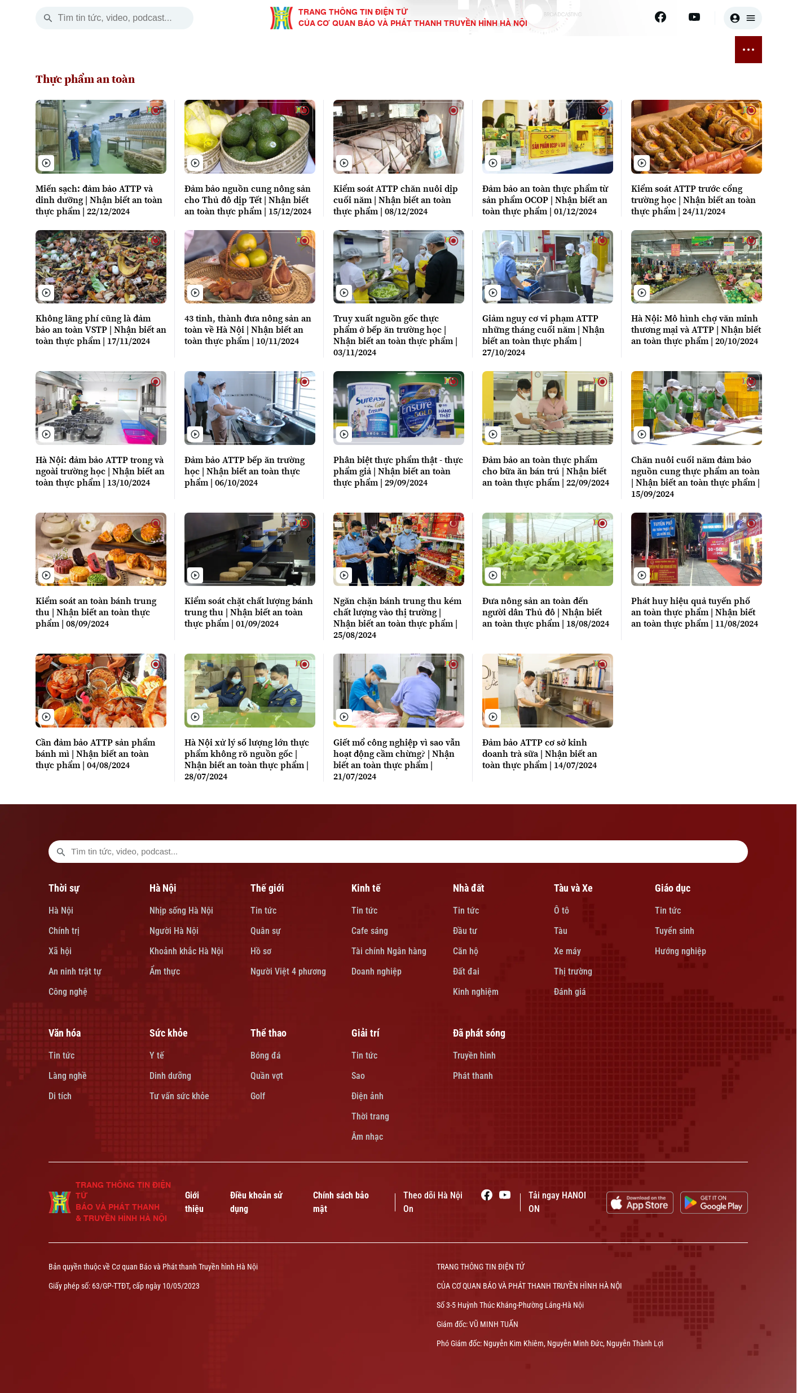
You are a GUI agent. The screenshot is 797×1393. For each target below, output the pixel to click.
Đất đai (466, 971)
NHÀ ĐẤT (323, 50)
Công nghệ (68, 991)
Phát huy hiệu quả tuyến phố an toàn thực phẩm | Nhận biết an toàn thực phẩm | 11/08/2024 (694, 612)
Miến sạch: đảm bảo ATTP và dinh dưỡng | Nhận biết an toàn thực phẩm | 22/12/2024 (99, 200)
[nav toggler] (748, 49)
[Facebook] (660, 17)
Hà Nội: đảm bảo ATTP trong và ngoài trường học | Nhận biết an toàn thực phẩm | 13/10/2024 (100, 471)
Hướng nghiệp (680, 951)
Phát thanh (473, 1075)
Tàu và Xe (573, 888)
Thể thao (268, 1033)
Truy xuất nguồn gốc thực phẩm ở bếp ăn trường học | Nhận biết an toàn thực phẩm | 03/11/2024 (395, 335)
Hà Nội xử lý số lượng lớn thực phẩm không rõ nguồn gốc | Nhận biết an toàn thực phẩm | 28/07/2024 (246, 759)
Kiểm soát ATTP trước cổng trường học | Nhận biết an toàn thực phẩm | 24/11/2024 (693, 200)
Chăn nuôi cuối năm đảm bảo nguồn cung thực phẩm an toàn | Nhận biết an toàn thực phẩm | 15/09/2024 (695, 476)
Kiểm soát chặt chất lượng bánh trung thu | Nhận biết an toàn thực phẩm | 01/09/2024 (248, 612)
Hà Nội (61, 910)
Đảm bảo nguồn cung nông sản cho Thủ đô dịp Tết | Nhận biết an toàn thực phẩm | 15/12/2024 (247, 200)
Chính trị (64, 930)
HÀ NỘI (187, 50)
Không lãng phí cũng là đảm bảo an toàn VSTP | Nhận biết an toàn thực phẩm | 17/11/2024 (101, 329)
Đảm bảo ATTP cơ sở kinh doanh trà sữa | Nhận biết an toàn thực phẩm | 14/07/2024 (539, 753)
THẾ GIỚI (231, 50)
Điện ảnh (367, 1096)
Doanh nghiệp (376, 971)
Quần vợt (266, 1075)
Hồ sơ (260, 951)
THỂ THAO (581, 50)
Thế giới (267, 888)
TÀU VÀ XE (374, 50)
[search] (48, 18)
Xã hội (60, 951)
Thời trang (370, 1116)
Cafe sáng (369, 930)
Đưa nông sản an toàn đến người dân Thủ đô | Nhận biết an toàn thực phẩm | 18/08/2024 (545, 612)
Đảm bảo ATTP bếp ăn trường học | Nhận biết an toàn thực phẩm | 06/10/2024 (244, 471)
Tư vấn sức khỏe (179, 1096)
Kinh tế (366, 888)
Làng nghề (68, 1075)
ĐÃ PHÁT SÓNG (687, 50)
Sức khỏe (168, 1033)
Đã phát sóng (479, 1033)
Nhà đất (469, 888)
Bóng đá (265, 1055)
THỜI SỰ (144, 50)
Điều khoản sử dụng (256, 1202)
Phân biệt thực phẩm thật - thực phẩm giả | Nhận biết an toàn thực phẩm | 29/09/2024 (398, 471)
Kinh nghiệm (476, 991)
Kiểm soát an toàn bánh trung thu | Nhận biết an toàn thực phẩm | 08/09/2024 (96, 612)
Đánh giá (570, 991)
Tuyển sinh (674, 930)
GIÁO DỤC (426, 50)
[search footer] (61, 851)
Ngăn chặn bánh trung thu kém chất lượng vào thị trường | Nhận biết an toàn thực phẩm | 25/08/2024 (397, 617)
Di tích (60, 1096)
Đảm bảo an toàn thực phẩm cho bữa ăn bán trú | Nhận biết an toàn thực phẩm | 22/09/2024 (545, 471)
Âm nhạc (367, 1136)
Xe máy (567, 951)
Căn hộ (465, 951)
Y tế (156, 1055)
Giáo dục (672, 888)
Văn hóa (65, 1033)
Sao (358, 1075)
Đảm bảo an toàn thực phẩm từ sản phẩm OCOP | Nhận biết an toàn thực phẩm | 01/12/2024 (545, 200)
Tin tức (263, 910)
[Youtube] (694, 17)
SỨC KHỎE (527, 50)
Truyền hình (474, 1055)
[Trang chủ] (108, 50)
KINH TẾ (277, 50)
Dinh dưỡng (170, 1075)
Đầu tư (465, 930)
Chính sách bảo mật (341, 1202)
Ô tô (561, 910)
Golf (257, 1096)
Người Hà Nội (174, 930)
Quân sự (265, 930)
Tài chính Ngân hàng (388, 951)
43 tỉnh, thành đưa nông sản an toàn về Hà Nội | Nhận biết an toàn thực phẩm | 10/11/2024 (247, 329)
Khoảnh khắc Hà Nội (186, 951)
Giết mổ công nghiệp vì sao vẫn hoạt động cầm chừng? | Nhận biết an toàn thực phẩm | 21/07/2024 (396, 759)
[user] (743, 18)
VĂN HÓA (476, 50)
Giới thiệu (194, 1202)
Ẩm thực (164, 971)
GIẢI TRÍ (629, 50)
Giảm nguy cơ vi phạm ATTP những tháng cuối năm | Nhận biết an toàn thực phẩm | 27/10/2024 (543, 335)
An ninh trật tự (75, 971)
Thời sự (64, 888)
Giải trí (365, 1033)
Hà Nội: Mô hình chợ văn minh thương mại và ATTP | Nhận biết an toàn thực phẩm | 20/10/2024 (696, 329)
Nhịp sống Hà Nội (181, 910)
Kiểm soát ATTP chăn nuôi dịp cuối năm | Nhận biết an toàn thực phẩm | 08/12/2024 (395, 200)
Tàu (560, 930)
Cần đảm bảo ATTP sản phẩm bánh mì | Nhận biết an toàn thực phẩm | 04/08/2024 (95, 753)
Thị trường (573, 971)
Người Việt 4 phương (288, 971)
